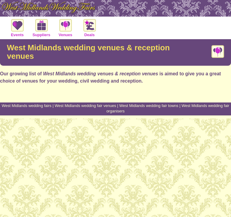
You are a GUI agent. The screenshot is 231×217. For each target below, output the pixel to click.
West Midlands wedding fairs (26, 105)
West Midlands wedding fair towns (148, 105)
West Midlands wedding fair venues (85, 105)
